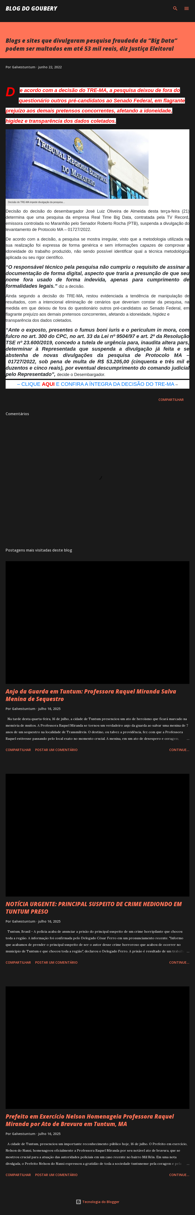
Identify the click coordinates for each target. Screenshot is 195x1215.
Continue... (179, 749)
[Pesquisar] (175, 8)
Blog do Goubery (31, 8)
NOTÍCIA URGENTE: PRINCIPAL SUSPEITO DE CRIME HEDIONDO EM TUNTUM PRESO (94, 907)
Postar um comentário (56, 749)
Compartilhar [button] (171, 399)
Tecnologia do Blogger (97, 1202)
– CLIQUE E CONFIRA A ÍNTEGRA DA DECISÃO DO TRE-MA (95, 384)
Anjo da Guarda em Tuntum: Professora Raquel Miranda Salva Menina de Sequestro (91, 695)
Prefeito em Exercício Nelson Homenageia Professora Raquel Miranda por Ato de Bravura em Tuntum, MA (90, 1120)
